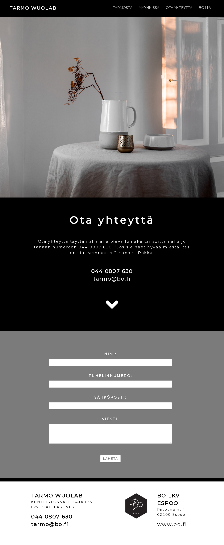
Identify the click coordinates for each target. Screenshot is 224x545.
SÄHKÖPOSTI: (110, 397)
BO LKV (205, 8)
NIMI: (110, 354)
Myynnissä (149, 8)
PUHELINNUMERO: (110, 376)
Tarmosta (122, 8)
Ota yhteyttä (179, 8)
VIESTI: (110, 419)
